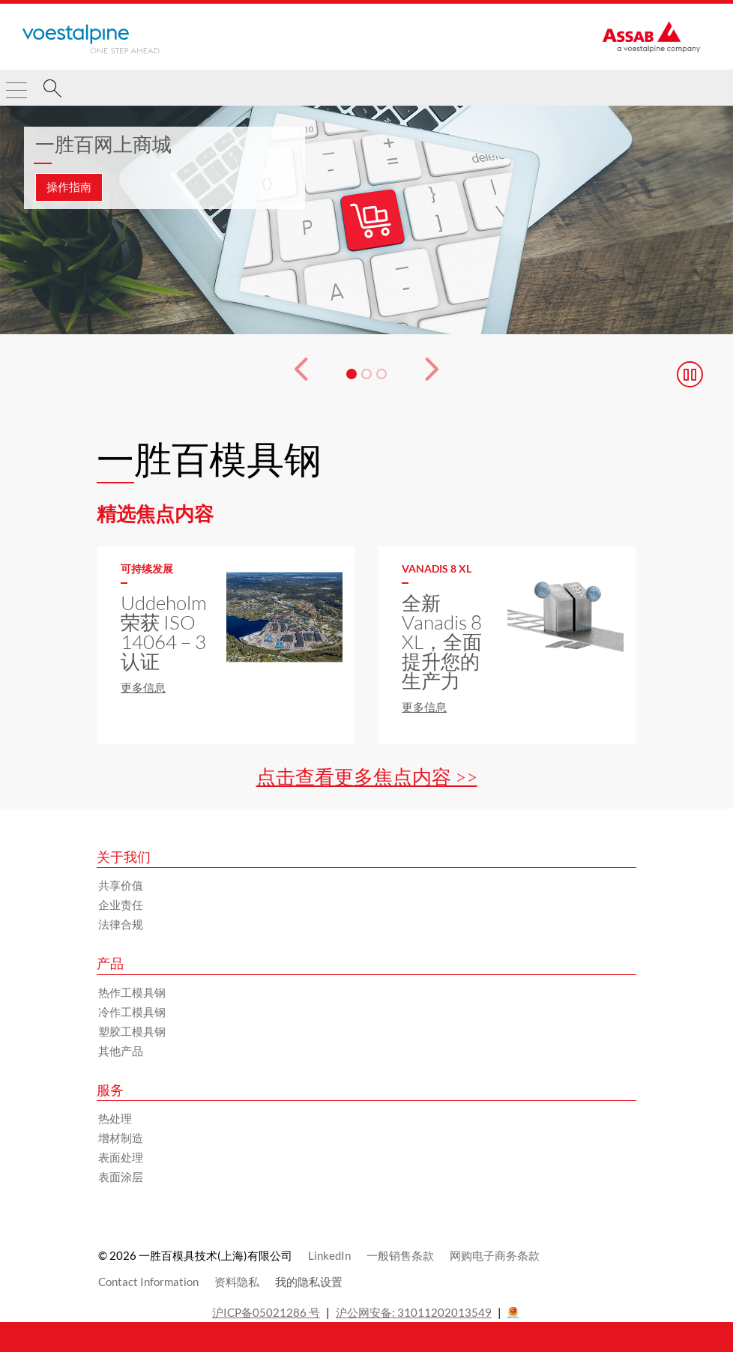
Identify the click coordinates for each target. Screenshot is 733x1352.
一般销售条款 (400, 1255)
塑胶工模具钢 (132, 1031)
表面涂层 (120, 1176)
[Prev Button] (290, 373)
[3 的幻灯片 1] (366, 220)
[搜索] (52, 91)
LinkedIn (329, 1255)
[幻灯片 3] (381, 374)
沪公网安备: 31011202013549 (414, 1312)
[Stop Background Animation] (690, 374)
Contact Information (148, 1281)
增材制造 (120, 1137)
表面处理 (120, 1157)
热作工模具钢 (132, 992)
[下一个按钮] (442, 373)
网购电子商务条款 (495, 1255)
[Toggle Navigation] (16, 83)
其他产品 (120, 1050)
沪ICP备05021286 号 (266, 1312)
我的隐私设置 (309, 1281)
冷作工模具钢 (132, 1011)
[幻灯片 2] (366, 374)
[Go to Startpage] (91, 39)
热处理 (115, 1118)
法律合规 (120, 924)
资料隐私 (236, 1281)
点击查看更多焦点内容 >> (366, 776)
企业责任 (120, 904)
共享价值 (120, 885)
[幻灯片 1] (351, 374)
